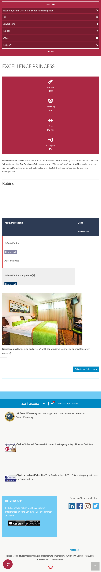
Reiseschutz (57, 559)
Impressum (34, 403)
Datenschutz (47, 555)
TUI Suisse (89, 555)
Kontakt (41, 559)
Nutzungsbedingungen (29, 555)
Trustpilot (73, 549)
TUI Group (78, 555)
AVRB (69, 555)
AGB (24, 403)
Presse (9, 555)
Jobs (16, 555)
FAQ (48, 559)
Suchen (50, 51)
